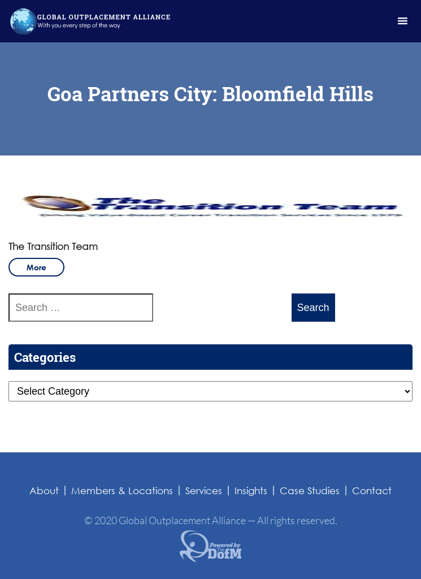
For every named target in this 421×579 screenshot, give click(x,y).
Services (203, 490)
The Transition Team (53, 246)
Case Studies (310, 490)
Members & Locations (122, 490)
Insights (251, 490)
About (44, 490)
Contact (372, 490)
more (36, 267)
